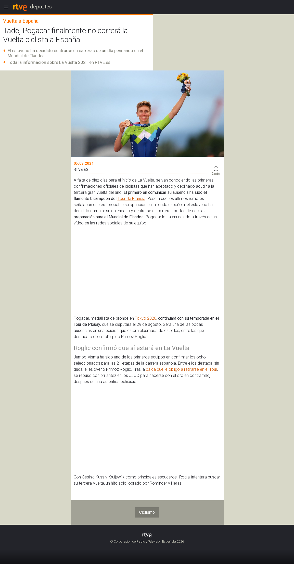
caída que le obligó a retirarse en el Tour (181, 369)
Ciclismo (147, 512)
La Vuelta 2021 (73, 62)
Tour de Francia (131, 198)
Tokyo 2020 (145, 318)
